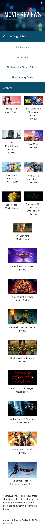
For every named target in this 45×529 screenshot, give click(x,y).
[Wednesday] (22, 57)
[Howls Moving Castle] (22, 77)
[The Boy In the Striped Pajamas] (22, 67)
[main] (22, 15)
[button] (3, 3)
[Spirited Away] (22, 47)
